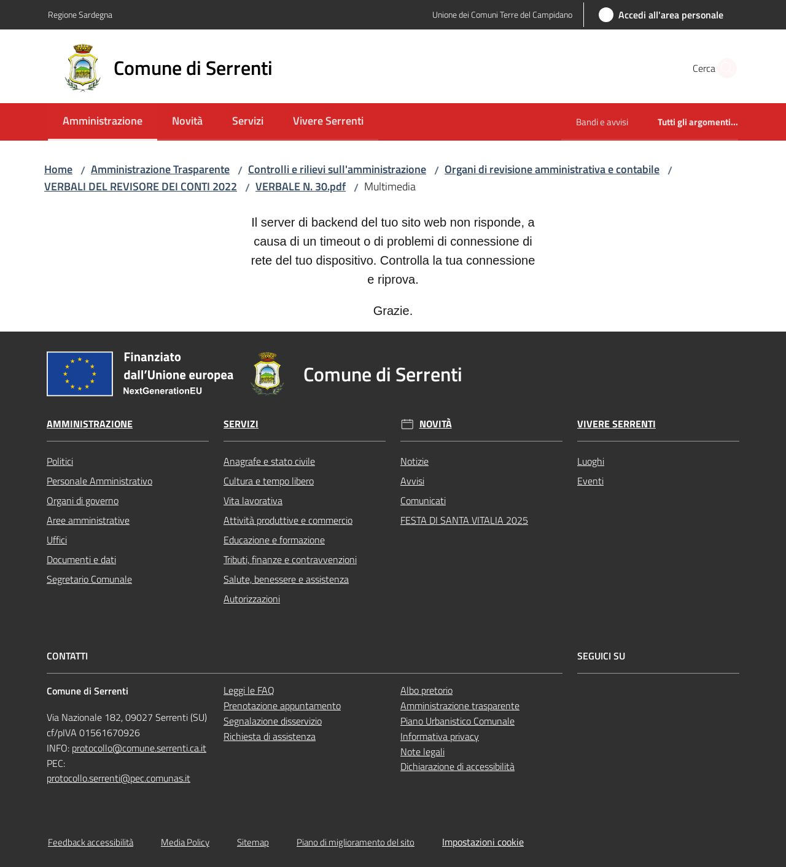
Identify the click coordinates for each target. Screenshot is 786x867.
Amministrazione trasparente (459, 705)
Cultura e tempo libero (269, 480)
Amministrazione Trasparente (160, 169)
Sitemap (253, 842)
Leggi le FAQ (249, 690)
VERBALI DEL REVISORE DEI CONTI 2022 (140, 186)
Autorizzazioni (252, 598)
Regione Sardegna (80, 14)
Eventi (590, 480)
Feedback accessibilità (90, 842)
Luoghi (590, 461)
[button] (723, 68)
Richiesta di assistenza (270, 736)
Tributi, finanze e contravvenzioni (290, 559)
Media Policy (185, 842)
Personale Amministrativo (99, 480)
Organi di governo (83, 500)
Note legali (422, 751)
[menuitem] (102, 122)
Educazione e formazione (274, 539)
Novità (435, 424)
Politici (60, 461)
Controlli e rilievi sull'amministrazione (337, 169)
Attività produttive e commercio (288, 520)
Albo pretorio (426, 690)
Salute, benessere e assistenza (286, 579)
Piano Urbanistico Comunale (457, 720)
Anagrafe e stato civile (269, 461)
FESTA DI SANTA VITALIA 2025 (464, 520)
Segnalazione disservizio (273, 720)
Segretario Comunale (89, 579)
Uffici (57, 539)
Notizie (414, 461)
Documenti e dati (81, 559)
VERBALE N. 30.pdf (300, 186)
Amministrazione (90, 424)
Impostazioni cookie (483, 841)
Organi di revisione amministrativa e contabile (552, 169)
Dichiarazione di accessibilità (457, 766)
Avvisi (412, 480)
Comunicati (423, 500)
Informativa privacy (439, 736)
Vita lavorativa (253, 500)
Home (58, 169)
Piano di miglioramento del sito (355, 842)
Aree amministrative (88, 520)
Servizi (241, 424)
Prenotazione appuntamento (282, 705)
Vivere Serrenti (616, 424)
